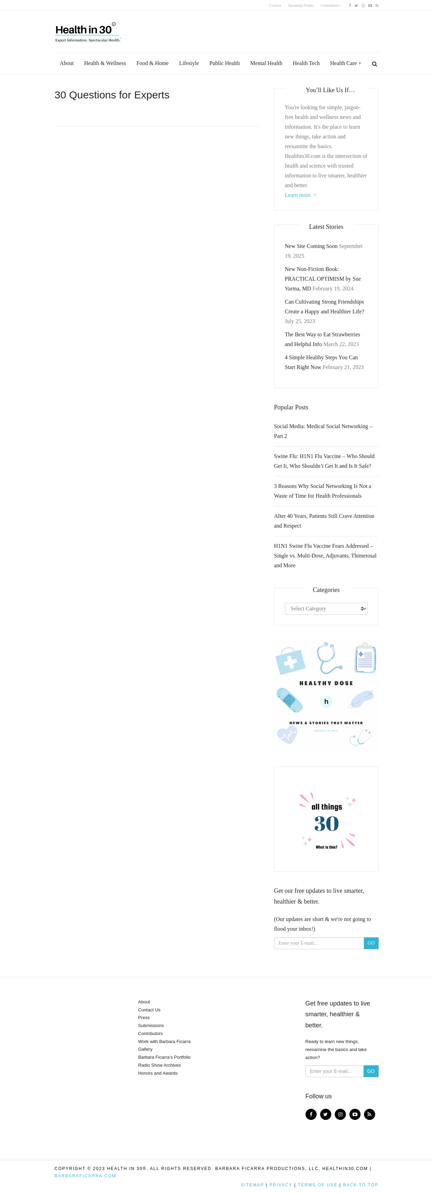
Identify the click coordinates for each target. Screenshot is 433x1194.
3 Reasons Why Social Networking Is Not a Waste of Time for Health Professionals (322, 491)
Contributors (330, 5)
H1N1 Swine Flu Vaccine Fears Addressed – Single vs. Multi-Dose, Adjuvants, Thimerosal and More (325, 555)
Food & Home (153, 63)
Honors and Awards (158, 1073)
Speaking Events (301, 5)
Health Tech (306, 63)
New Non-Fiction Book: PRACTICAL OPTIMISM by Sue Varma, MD (323, 278)
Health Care (343, 63)
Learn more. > (301, 195)
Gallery (145, 1049)
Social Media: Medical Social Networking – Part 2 (323, 431)
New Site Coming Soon (311, 246)
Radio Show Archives (159, 1065)
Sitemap (252, 1185)
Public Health (224, 63)
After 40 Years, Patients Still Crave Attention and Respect (324, 521)
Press (144, 1017)
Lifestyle (189, 63)
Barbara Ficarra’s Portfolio (164, 1057)
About (67, 63)
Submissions (151, 1025)
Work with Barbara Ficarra (164, 1041)
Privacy (281, 1185)
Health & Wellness (105, 63)
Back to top (361, 1185)
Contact (275, 5)
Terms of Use (318, 1185)
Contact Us (149, 1009)
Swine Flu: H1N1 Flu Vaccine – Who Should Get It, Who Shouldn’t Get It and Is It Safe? (324, 461)
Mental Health (266, 63)
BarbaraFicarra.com (85, 1175)
